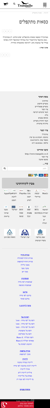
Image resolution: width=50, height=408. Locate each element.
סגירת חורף (25, 255)
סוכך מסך (25, 268)
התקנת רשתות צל (25, 344)
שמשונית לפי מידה (25, 282)
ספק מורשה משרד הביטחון (40, 239)
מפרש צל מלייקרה (25, 376)
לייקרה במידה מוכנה (25, 362)
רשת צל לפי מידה (28, 320)
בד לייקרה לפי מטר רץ (25, 379)
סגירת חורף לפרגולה (25, 258)
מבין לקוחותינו (25, 184)
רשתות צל (25, 317)
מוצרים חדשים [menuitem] (42, 103)
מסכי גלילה (25, 265)
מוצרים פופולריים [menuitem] (41, 106)
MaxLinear (44, 193)
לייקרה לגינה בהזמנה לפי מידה (25, 366)
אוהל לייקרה (25, 369)
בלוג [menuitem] (46, 115)
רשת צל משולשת (25, 334)
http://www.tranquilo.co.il (36, 154)
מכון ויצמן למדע (29, 196)
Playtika (21, 193)
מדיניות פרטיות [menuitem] (42, 123)
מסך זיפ (25, 271)
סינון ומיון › (43, 47)
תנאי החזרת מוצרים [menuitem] (40, 121)
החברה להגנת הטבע (13, 196)
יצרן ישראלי (25, 237)
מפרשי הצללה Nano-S (25, 341)
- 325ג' (18, 327)
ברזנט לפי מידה (25, 295)
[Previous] (8, 31)
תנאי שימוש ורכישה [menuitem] (40, 112)
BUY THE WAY (21, 213)
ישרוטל (13, 209)
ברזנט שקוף (25, 299)
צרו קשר (45, 157)
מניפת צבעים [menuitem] (43, 118)
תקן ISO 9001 (9, 237)
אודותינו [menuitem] (45, 101)
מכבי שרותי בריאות (6, 213)
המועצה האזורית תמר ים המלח (44, 216)
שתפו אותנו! (43, 159)
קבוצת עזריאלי (36, 195)
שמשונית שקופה (25, 285)
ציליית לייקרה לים (25, 372)
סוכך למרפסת (25, 354)
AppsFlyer (6, 193)
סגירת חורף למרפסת (25, 261)
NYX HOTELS (36, 211)
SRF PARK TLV (29, 213)
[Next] (5, 31)
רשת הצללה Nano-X (25, 337)
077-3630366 (37, 143)
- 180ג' (18, 324)
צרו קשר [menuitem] (45, 109)
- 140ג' (18, 320)
